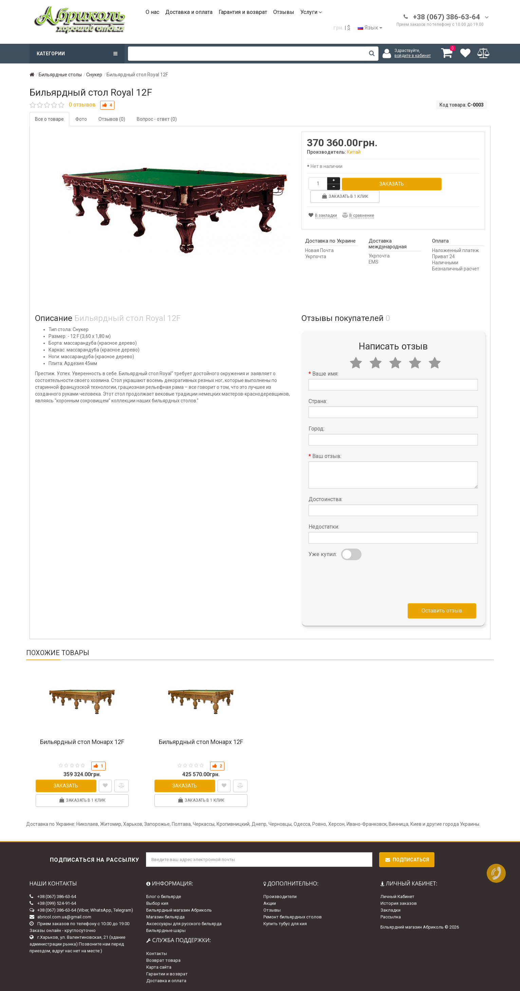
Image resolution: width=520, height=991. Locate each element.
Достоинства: (325, 499)
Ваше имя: (325, 373)
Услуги (311, 12)
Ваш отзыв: (326, 456)
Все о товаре (49, 119)
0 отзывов (82, 104)
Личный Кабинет (397, 896)
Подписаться (407, 859)
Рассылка (390, 916)
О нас (152, 12)
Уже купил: (323, 554)
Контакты (156, 953)
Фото (81, 119)
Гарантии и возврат (167, 973)
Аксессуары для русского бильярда (184, 923)
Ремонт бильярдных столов (292, 916)
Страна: (318, 401)
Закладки (390, 910)
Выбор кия (157, 903)
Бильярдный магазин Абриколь (179, 910)
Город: (316, 428)
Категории (77, 53)
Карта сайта (158, 967)
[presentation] (360, 580)
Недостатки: (324, 526)
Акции (269, 903)
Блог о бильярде (163, 896)
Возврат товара (163, 960)
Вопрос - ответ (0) (157, 119)
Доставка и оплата (188, 12)
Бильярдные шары (166, 930)
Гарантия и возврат (243, 12)
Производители (280, 896)
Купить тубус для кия (285, 923)
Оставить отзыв (442, 610)
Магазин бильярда (165, 916)
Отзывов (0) (111, 119)
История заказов (398, 903)
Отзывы (283, 12)
